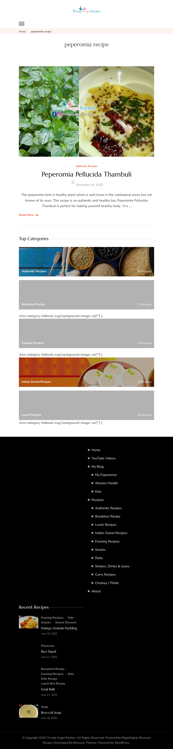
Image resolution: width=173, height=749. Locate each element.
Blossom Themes (85, 743)
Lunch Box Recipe (53, 684)
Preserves (47, 646)
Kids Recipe (49, 679)
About (96, 591)
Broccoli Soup (51, 712)
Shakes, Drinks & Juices (112, 566)
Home (95, 450)
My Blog (97, 466)
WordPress (122, 743)
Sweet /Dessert (65, 622)
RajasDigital (130, 738)
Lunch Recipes (106, 524)
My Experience (106, 475)
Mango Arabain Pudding (59, 628)
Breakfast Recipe (107, 516)
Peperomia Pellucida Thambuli (87, 174)
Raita (99, 558)
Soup (44, 707)
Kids (98, 491)
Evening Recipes (107, 541)
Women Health (106, 483)
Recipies (97, 500)
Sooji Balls (48, 689)
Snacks (100, 549)
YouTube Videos (103, 458)
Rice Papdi (48, 651)
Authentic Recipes (86, 166)
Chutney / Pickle (107, 583)
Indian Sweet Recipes (111, 533)
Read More (26, 215)
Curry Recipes (105, 574)
